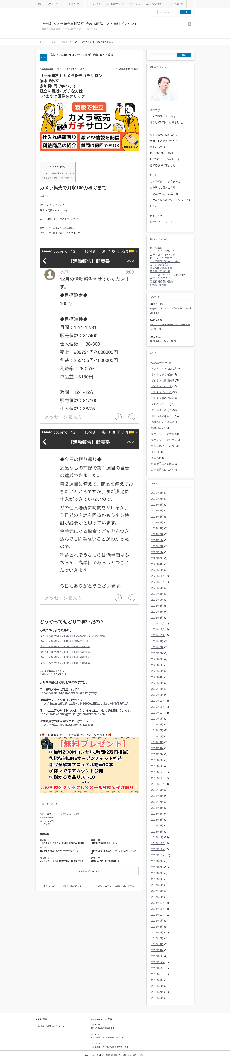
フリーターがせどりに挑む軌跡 (168, 274)
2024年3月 (157, 534)
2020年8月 (157, 653)
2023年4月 (157, 564)
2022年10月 (158, 582)
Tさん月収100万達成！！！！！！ (105, 1028)
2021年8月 (157, 641)
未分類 (155, 451)
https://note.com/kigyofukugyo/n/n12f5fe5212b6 (72, 714)
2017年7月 (157, 873)
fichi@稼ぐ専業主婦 (161, 268)
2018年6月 (157, 807)
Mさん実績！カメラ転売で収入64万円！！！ (110, 1037)
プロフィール (135, 4)
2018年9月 (157, 790)
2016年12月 (158, 903)
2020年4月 (157, 677)
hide (62, 166)
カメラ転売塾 (94, 4)
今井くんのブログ (160, 278)
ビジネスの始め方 (161, 386)
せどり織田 (156, 248)
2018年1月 (157, 837)
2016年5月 (157, 944)
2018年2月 (157, 831)
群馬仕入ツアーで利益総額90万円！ (106, 861)
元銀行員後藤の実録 (161, 281)
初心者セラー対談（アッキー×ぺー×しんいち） (60, 851)
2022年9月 (157, 588)
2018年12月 (158, 772)
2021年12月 (158, 623)
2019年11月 (158, 706)
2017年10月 (158, 855)
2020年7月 (157, 659)
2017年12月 (158, 843)
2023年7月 (157, 552)
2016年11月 (158, 908)
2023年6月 (157, 558)
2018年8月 (157, 795)
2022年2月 (157, 617)
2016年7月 (157, 932)
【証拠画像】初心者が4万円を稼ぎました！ (109, 1047)
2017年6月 (157, 879)
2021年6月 (157, 647)
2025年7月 (157, 498)
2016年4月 (157, 950)
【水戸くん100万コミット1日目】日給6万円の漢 (64, 641)
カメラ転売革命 (176, 4)
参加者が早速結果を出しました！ (105, 843)
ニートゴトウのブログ (162, 254)
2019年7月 (157, 730)
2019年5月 (157, 742)
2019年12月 (158, 700)
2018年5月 (157, 813)
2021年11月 (158, 629)
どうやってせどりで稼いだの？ (57, 177)
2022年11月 (158, 576)
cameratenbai (47, 69)
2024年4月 (157, 528)
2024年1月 (157, 540)
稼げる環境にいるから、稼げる (163, 341)
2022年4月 (157, 605)
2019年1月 (157, 766)
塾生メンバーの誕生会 (164, 440)
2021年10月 (158, 635)
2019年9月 (157, 718)
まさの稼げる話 (159, 264)
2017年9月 (157, 861)
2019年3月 (157, 754)
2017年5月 (157, 885)
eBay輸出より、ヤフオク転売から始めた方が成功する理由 (170, 310)
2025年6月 (157, 504)
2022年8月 (157, 593)
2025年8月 (157, 493)
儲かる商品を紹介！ (162, 416)
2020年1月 (157, 694)
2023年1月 (157, 570)
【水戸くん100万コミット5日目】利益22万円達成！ (66, 662)
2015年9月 (157, 980)
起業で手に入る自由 (162, 463)
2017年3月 (157, 891)
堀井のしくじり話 (161, 422)
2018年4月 (157, 819)
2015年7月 (157, 992)
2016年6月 (157, 938)
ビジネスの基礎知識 (162, 380)
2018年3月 (157, 825)
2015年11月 (158, 968)
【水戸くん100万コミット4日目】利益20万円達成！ (66, 657)
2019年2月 (157, 760)
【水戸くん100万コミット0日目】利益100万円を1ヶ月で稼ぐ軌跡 (73, 636)
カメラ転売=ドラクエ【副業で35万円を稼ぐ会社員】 (62, 861)
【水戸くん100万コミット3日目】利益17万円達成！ (66, 652)
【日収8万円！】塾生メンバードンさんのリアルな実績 (113, 852)
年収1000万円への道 (163, 446)
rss (189, 24)
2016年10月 (158, 914)
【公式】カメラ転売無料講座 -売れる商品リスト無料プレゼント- (89, 24)
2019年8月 (157, 724)
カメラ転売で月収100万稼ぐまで (58, 173)
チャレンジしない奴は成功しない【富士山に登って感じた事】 (170, 327)
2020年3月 (157, 683)
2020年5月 (157, 671)
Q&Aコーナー (159, 362)
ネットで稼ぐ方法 (161, 374)
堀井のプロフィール (161, 222)
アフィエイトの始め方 (164, 368)
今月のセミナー (160, 404)
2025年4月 (157, 516)
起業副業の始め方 (161, 469)
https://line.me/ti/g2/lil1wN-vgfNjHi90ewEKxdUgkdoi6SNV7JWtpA (84, 703)
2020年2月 (157, 689)
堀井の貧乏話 (159, 428)
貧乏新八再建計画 (160, 271)
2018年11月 (158, 778)
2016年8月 (157, 926)
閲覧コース (74, 4)
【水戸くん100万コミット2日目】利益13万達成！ (65, 646)
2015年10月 (158, 974)
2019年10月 (158, 712)
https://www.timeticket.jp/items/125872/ (66, 724)
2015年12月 (158, 962)
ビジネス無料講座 (161, 398)
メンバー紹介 (54, 4)
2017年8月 (157, 867)
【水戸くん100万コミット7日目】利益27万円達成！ (116, 886)
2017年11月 (158, 849)
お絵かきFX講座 (159, 284)
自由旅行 (156, 457)
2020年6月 (157, 665)
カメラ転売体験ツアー (155, 4)
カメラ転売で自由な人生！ (165, 261)
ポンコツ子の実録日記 (162, 251)
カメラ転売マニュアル (115, 4)
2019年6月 (157, 736)
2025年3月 (157, 522)
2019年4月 (157, 748)
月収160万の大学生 (161, 258)
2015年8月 (157, 986)
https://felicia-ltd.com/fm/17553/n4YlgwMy (68, 693)
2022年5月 (157, 599)
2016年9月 (157, 920)
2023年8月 (157, 546)
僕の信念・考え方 (161, 410)
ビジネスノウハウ (161, 392)
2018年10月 (158, 784)
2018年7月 (157, 802)
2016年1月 (157, 956)
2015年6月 (157, 998)
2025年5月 (157, 510)
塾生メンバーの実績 (71, 814)
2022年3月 (157, 611)
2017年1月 (157, 897)
